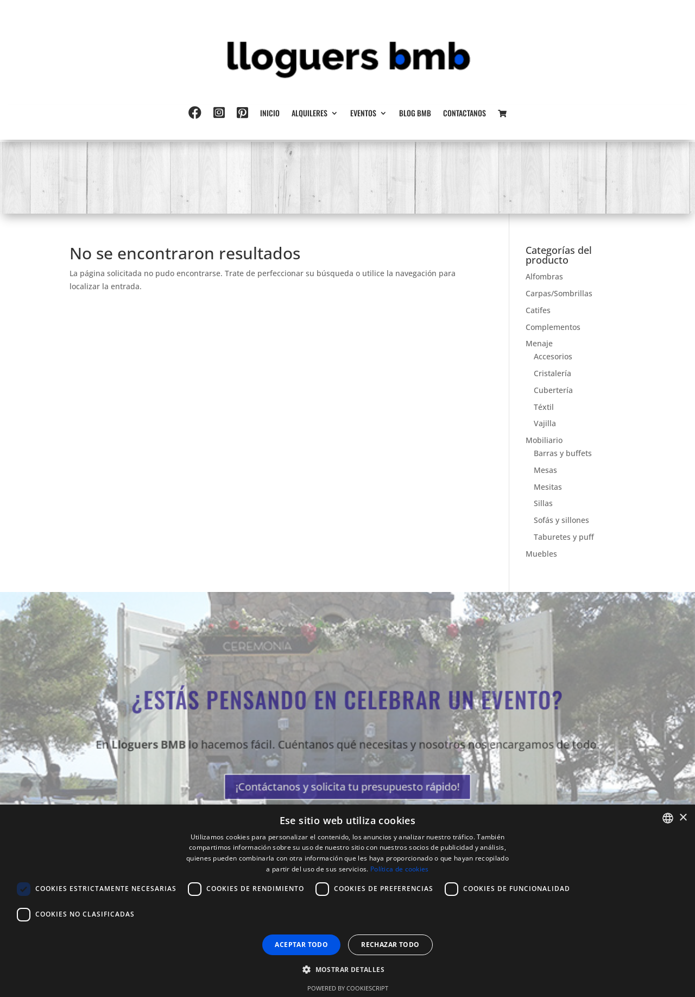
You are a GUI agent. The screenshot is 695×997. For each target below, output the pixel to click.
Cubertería (553, 390)
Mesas (545, 470)
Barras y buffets (563, 453)
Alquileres (309, 114)
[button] (347, 969)
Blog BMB (415, 114)
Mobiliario (544, 440)
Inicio (270, 114)
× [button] (683, 818)
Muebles (541, 554)
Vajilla (545, 423)
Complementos (553, 327)
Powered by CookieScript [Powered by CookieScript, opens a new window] (347, 988)
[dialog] (347, 901)
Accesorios (553, 356)
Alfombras (544, 276)
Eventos (363, 114)
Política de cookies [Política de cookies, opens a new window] (399, 869)
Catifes (538, 310)
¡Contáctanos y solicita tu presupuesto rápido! (347, 783)
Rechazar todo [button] (390, 944)
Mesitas (548, 487)
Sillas (543, 503)
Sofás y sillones (561, 520)
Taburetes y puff (564, 537)
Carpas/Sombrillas (559, 293)
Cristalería (552, 373)
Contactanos (464, 114)
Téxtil (544, 407)
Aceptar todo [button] (301, 944)
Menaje (539, 343)
